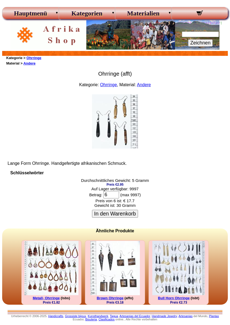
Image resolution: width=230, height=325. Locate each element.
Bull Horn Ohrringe (174, 298)
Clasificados (106, 319)
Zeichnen (200, 43)
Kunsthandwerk (98, 316)
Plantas (214, 316)
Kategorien (87, 13)
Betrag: (95, 194)
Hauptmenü (30, 13)
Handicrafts (55, 316)
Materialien (143, 13)
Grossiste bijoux (75, 316)
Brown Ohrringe (110, 298)
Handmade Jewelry (164, 316)
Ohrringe (34, 58)
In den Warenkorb (115, 214)
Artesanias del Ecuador (135, 316)
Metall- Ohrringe (46, 298)
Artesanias (186, 316)
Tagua (114, 316)
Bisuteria (91, 319)
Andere (29, 63)
